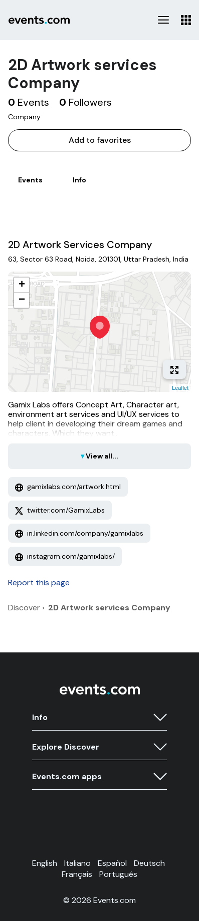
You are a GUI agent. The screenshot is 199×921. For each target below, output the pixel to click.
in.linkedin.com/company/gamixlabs (79, 533)
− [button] (22, 300)
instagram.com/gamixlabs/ (65, 556)
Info (79, 179)
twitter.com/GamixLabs (60, 510)
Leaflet (180, 388)
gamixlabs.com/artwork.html (68, 486)
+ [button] (22, 285)
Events (30, 179)
